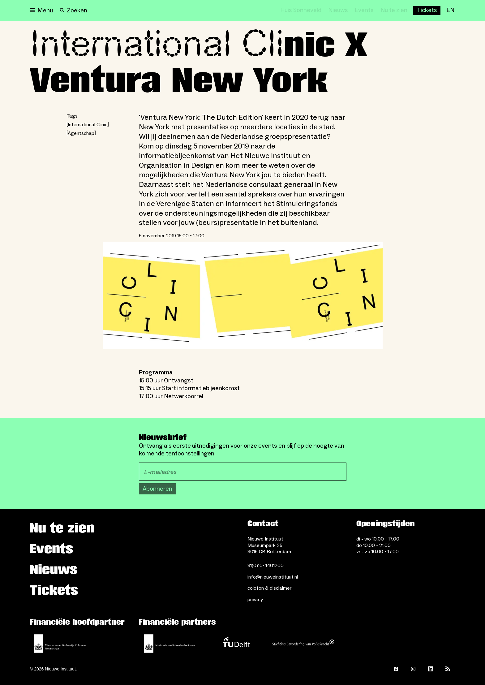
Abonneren (157, 489)
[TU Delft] (236, 643)
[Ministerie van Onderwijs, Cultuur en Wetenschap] (61, 643)
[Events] (364, 10)
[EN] (450, 10)
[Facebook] (395, 668)
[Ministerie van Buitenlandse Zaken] (169, 643)
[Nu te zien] (394, 10)
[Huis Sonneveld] (301, 10)
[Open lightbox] (243, 295)
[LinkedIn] (430, 668)
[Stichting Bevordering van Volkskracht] (303, 643)
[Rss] (447, 668)
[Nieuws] (338, 10)
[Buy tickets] (426, 10)
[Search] (73, 10)
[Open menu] (41, 10)
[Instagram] (413, 668)
